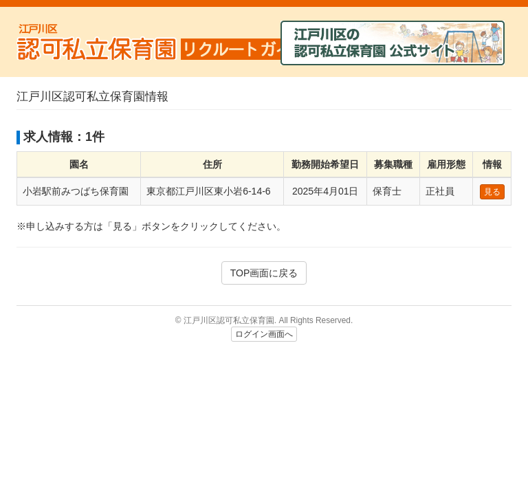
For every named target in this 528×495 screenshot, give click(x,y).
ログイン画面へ (264, 334)
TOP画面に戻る (264, 272)
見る (492, 192)
